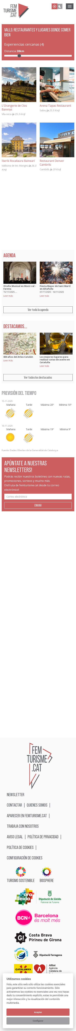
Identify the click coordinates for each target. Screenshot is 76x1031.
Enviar (38, 505)
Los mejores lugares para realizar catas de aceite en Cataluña (55, 359)
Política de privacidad (43, 836)
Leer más (8, 295)
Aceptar (38, 1012)
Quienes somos (37, 804)
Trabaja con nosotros (23, 826)
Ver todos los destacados (38, 377)
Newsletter (15, 794)
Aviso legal (15, 836)
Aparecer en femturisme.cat (27, 815)
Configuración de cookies (24, 857)
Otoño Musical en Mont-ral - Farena (19, 287)
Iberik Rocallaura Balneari (18, 161)
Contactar (14, 804)
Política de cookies (20, 847)
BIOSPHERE (47, 875)
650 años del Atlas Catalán (18, 356)
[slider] (19, 55)
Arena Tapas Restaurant (55, 106)
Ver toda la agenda (38, 310)
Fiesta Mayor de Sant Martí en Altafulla (55, 287)
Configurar (38, 1021)
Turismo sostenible (21, 875)
